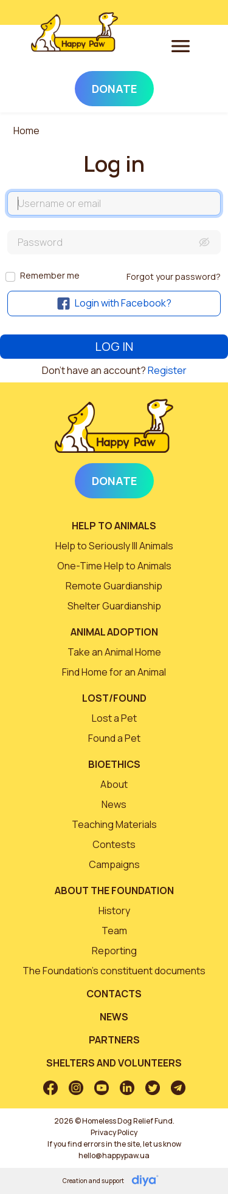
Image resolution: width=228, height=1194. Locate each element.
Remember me (50, 275)
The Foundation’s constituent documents (114, 970)
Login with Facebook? (114, 303)
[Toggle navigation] (180, 45)
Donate (114, 88)
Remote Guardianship (114, 585)
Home (26, 130)
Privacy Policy (114, 1132)
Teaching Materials (114, 824)
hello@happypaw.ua (114, 1155)
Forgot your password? (173, 276)
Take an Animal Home (114, 652)
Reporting (114, 950)
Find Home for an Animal (114, 672)
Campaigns (114, 864)
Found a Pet (114, 738)
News (114, 804)
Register (167, 370)
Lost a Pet (114, 718)
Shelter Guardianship (114, 605)
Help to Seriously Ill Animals (114, 545)
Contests (114, 844)
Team (114, 930)
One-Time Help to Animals (114, 565)
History (114, 910)
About (114, 784)
